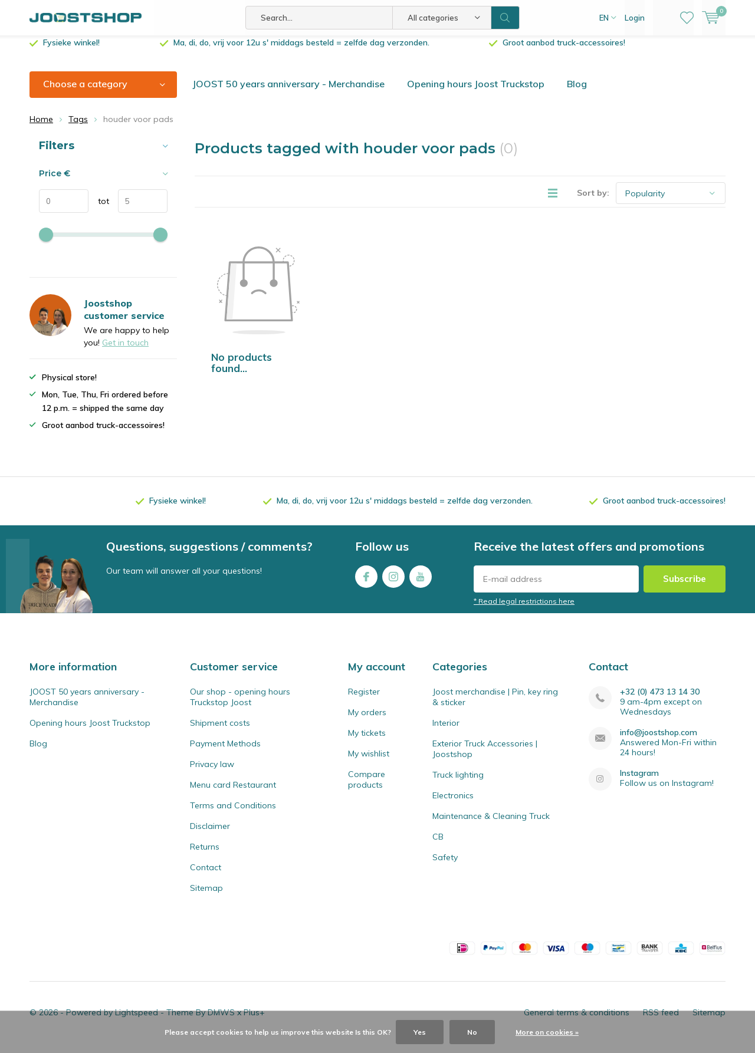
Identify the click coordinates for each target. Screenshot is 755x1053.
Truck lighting (458, 783)
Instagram (393, 582)
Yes (419, 1032)
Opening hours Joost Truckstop (475, 92)
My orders (367, 721)
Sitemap (206, 896)
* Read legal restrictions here (524, 610)
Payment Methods (225, 752)
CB (438, 845)
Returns (204, 855)
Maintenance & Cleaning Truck (491, 825)
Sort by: (593, 201)
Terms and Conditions (233, 814)
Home (41, 128)
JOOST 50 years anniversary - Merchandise (288, 92)
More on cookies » (547, 1032)
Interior (445, 731)
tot (98, 210)
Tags (78, 128)
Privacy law (212, 773)
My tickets (367, 741)
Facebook (366, 582)
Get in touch (125, 351)
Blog (577, 92)
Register (364, 700)
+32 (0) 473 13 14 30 (660, 701)
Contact (205, 876)
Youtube (420, 582)
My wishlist (368, 762)
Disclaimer (210, 835)
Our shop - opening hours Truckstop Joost (240, 705)
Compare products (366, 788)
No (472, 1032)
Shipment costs (220, 731)
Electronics (453, 804)
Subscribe (684, 587)
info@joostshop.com (658, 741)
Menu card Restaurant (233, 793)
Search (505, 17)
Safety (445, 866)
